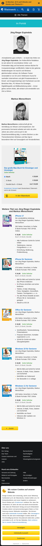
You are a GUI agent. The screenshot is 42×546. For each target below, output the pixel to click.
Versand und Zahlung (8, 472)
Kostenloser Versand (11, 188)
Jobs (3, 462)
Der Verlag (5, 451)
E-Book (7, 180)
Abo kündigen (27, 475)
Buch (7, 176)
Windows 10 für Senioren (26, 349)
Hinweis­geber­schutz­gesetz (31, 459)
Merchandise (6, 478)
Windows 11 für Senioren (26, 386)
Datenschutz (25, 543)
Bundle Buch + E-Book (13, 184)
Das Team (5, 454)
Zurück (11, 428)
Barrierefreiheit (28, 451)
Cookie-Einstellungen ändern (30, 479)
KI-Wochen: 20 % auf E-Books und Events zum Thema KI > (18, 3)
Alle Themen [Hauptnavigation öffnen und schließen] (22, 15)
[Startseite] (10, 9)
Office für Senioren (23, 310)
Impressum (16, 543)
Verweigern (35, 513)
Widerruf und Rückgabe (9, 475)
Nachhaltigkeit (27, 454)
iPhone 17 (27, 217)
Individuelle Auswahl (21, 533)
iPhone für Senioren (23, 259)
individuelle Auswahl (16, 513)
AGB (3, 480)
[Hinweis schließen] (38, 3)
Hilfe (24, 472)
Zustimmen (19, 502)
